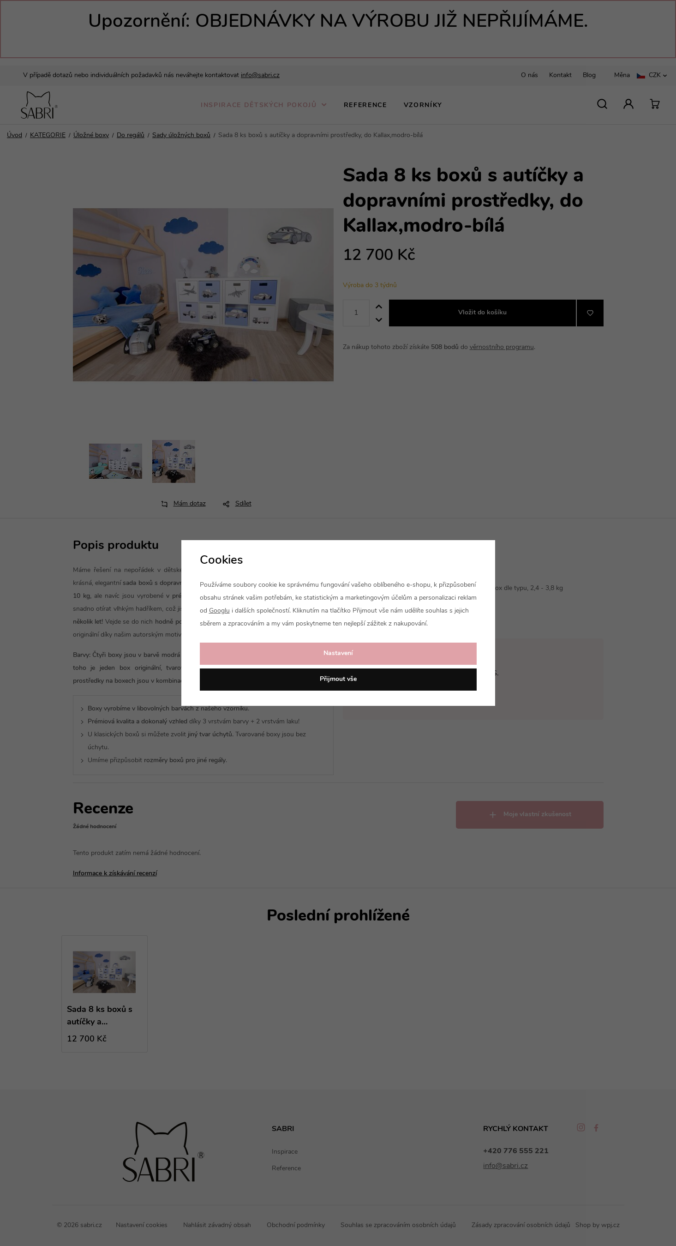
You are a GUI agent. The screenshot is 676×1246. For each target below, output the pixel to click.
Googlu (219, 611)
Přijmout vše (338, 679)
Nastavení (338, 653)
